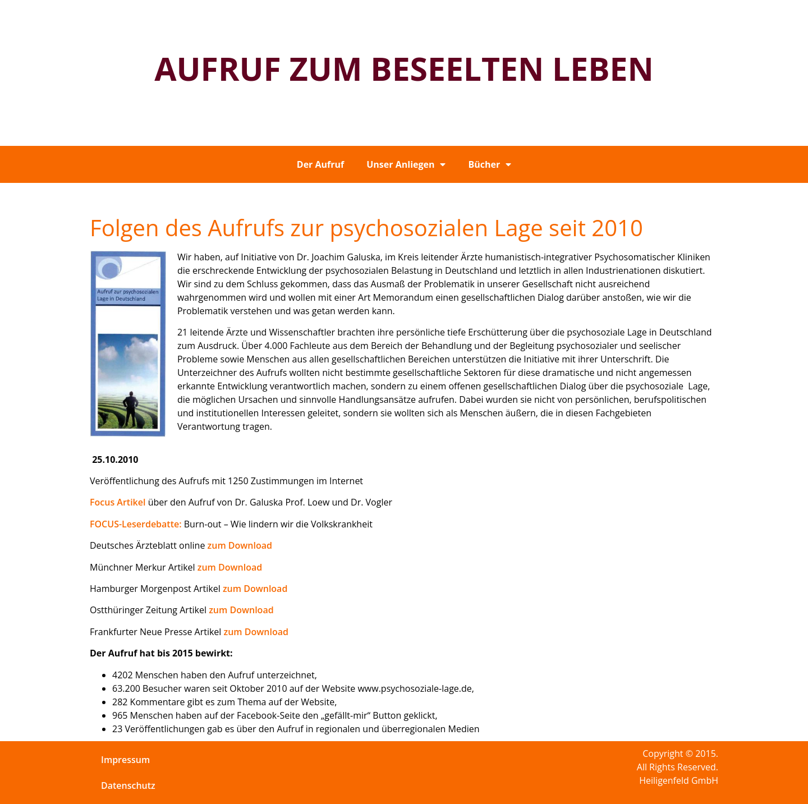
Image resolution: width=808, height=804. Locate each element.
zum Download (240, 545)
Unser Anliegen (406, 164)
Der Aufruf (320, 164)
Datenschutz (128, 785)
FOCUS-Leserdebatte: (136, 524)
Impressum (125, 760)
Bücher (489, 164)
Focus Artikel (117, 502)
